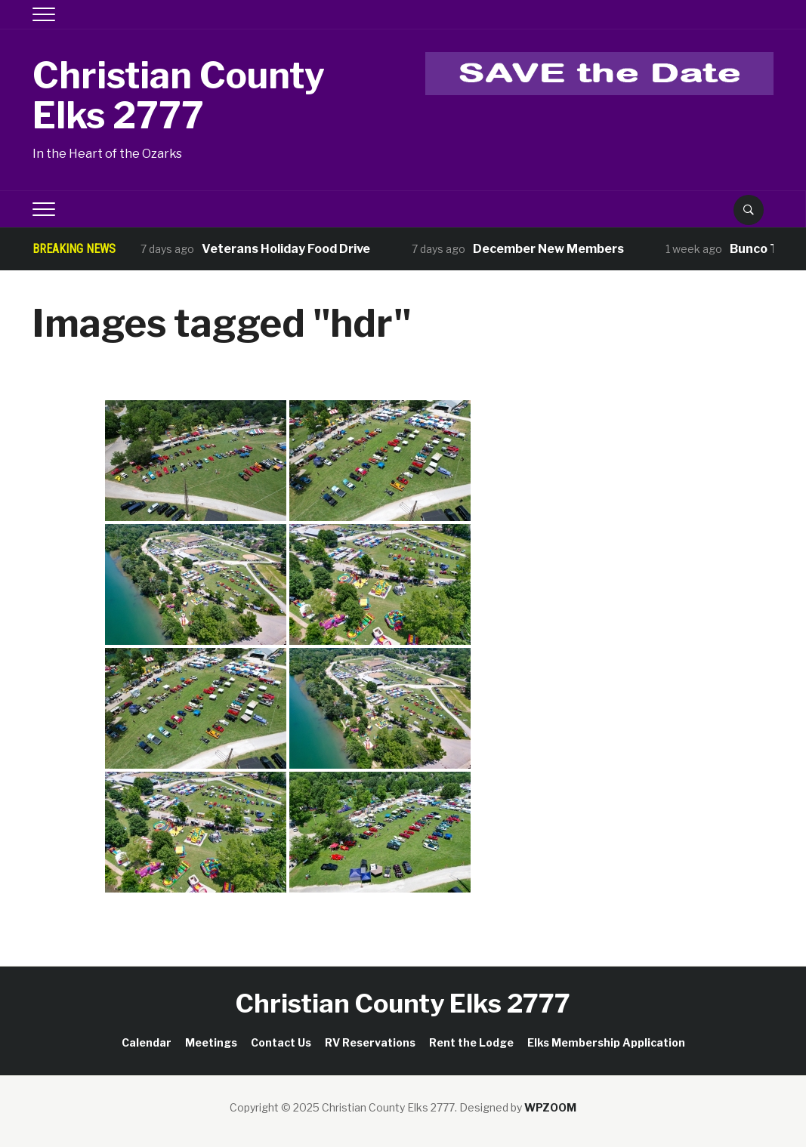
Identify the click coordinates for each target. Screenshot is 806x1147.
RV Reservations (370, 1042)
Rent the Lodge (471, 1042)
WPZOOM (550, 1107)
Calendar (146, 1042)
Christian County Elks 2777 (178, 95)
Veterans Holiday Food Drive (286, 249)
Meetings (211, 1042)
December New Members (548, 249)
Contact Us (281, 1042)
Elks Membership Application (606, 1042)
